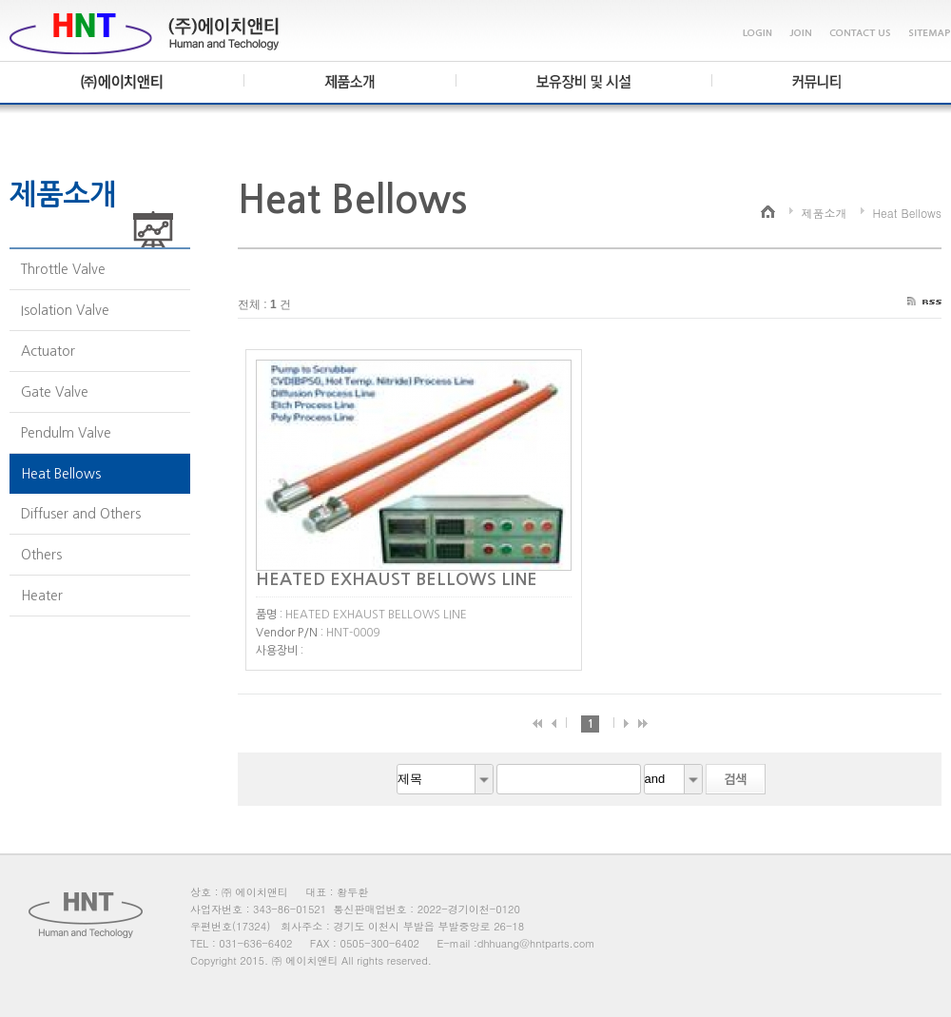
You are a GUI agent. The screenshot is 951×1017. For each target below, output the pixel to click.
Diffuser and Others (81, 513)
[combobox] (445, 779)
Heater (42, 595)
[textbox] (568, 779)
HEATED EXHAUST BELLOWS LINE (401, 579)
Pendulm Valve (66, 433)
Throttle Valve (63, 269)
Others (41, 554)
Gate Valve (54, 392)
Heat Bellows (61, 473)
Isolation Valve (65, 310)
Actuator (48, 351)
